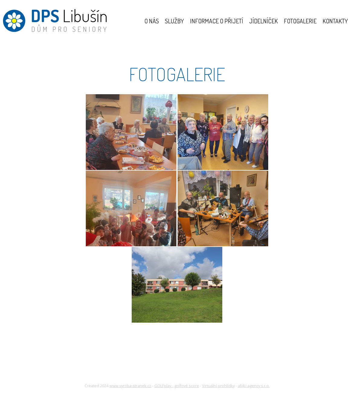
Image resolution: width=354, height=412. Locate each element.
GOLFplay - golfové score (176, 385)
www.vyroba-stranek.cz (130, 385)
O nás (151, 21)
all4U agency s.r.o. (254, 385)
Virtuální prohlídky (218, 385)
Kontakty (335, 21)
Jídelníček (263, 21)
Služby (174, 21)
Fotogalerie (300, 21)
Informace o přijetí (216, 21)
